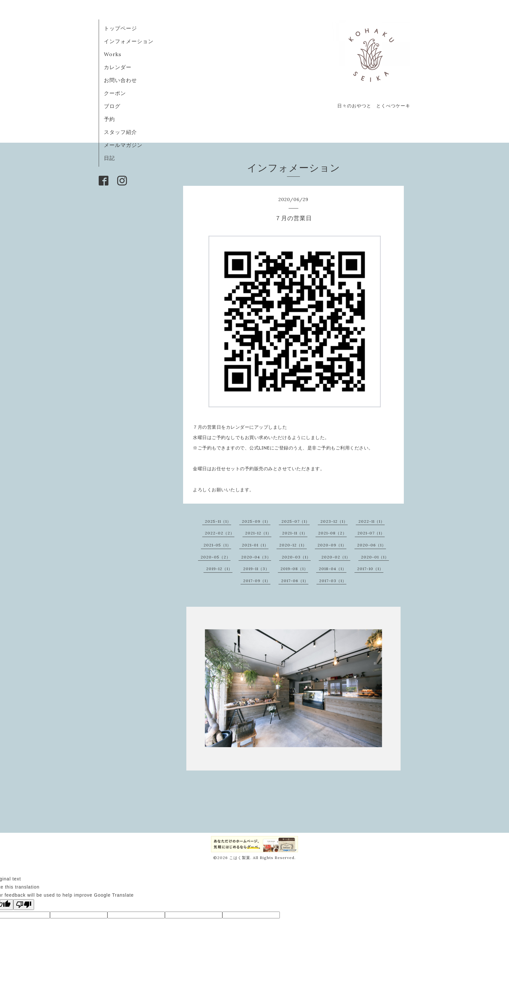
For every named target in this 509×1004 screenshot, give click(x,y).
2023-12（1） (334, 521)
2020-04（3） (256, 557)
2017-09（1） (256, 580)
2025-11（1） (218, 521)
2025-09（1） (256, 521)
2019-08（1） (294, 568)
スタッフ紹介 (120, 132)
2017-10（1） (370, 568)
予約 (109, 119)
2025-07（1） (295, 521)
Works (112, 54)
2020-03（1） (296, 557)
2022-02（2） (219, 533)
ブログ (115, 106)
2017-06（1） (294, 580)
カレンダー (117, 67)
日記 (109, 158)
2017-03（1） (332, 580)
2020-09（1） (331, 545)
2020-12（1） (293, 545)
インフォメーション (129, 41)
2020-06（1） (371, 545)
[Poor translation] (23, 904)
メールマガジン (123, 145)
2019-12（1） (219, 568)
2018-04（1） (332, 568)
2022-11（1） (371, 521)
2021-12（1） (258, 533)
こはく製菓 (239, 857)
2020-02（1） (335, 557)
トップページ (120, 28)
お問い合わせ (120, 80)
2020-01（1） (375, 557)
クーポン (115, 93)
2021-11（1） (294, 533)
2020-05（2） (215, 557)
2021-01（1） (255, 545)
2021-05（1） (217, 545)
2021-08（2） (332, 533)
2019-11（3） (256, 568)
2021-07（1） (371, 533)
